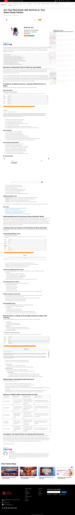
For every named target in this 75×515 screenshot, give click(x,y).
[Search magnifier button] (73, 4)
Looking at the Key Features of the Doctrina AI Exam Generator (13, 59)
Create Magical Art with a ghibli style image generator (14, 212)
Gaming (38, 3)
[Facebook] (4, 44)
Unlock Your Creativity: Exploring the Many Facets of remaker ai (16, 208)
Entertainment (29, 3)
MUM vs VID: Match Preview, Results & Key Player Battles (28, 478)
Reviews (52, 3)
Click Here (12, 443)
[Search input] (67, 4)
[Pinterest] (11, 44)
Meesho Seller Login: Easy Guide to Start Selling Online (65, 478)
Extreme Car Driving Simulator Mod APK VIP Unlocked (9, 478)
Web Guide (10, 5)
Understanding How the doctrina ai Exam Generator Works (13, 58)
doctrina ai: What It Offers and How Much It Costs (11, 63)
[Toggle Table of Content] (48, 55)
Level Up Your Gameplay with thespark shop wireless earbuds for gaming (17, 213)
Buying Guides (15, 3)
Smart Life (57, 3)
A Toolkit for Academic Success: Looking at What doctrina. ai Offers (14, 57)
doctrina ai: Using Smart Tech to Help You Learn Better (12, 56)
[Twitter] (7, 44)
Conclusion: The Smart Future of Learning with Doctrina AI (13, 64)
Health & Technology (45, 3)
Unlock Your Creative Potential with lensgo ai (12, 209)
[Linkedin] (6, 44)
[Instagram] (9, 44)
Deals (24, 3)
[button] (57, 4)
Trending (9, 3)
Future (34, 3)
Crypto (20, 3)
